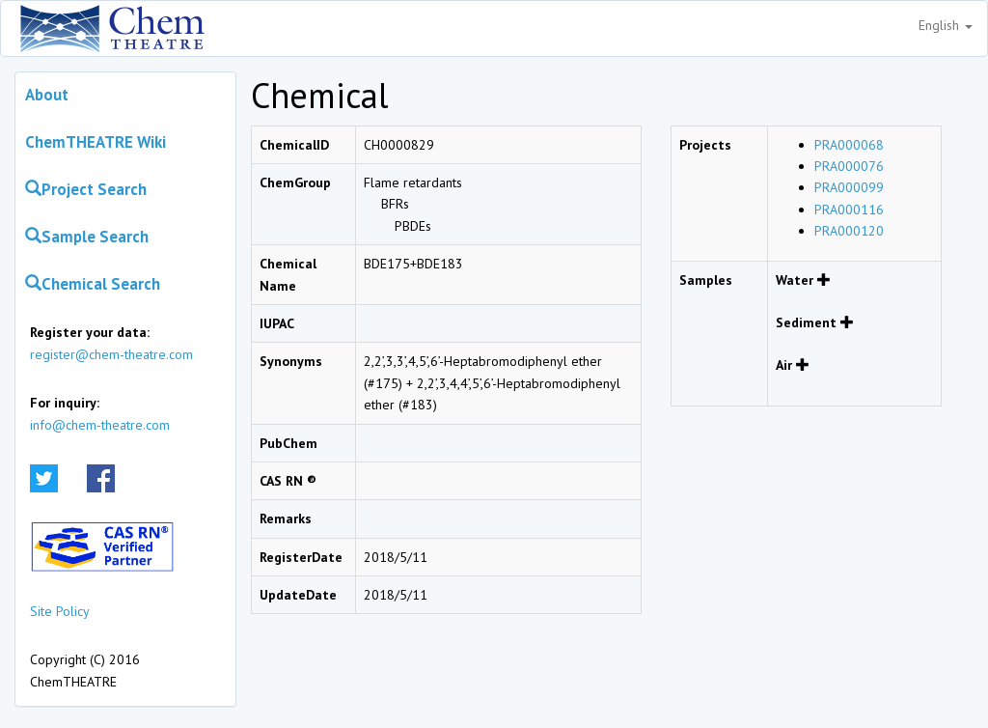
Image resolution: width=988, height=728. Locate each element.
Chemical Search (92, 283)
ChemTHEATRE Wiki (95, 142)
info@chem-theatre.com (100, 425)
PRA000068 (849, 145)
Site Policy (60, 611)
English (946, 25)
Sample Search (87, 236)
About (47, 94)
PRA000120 (849, 230)
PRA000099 (849, 187)
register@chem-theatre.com (111, 354)
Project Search (86, 189)
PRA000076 (849, 166)
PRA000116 (849, 209)
